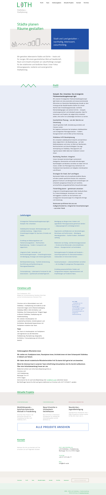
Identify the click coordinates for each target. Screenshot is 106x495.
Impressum (66, 480)
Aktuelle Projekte (68, 3)
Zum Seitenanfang (80, 480)
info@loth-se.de (51, 380)
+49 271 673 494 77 (65, 457)
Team (47, 3)
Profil (41, 3)
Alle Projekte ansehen (53, 427)
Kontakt (78, 3)
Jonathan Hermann (84, 493)
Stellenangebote (56, 3)
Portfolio (86, 3)
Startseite (19, 480)
